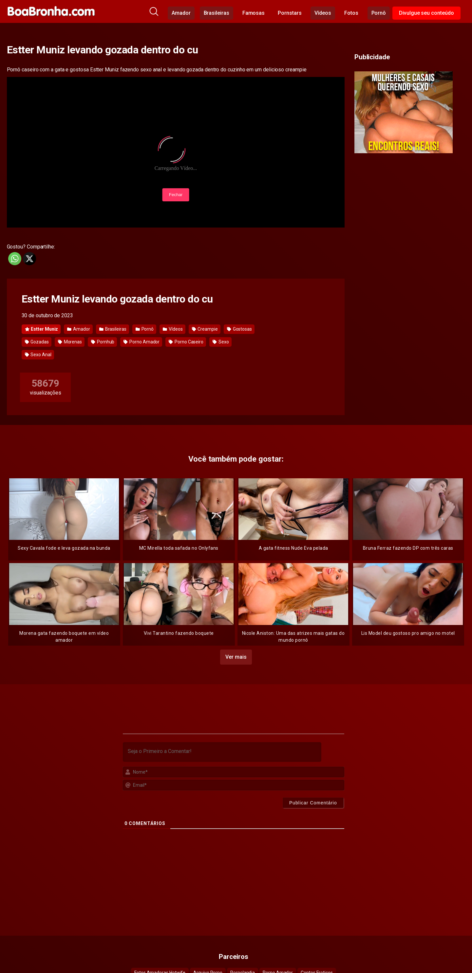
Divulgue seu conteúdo (426, 13)
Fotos (351, 13)
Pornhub (102, 341)
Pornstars (289, 13)
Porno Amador (141, 341)
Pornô (378, 13)
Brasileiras (216, 13)
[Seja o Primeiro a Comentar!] (222, 750)
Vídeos (322, 13)
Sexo (221, 341)
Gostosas (239, 329)
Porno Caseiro (186, 341)
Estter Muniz (41, 329)
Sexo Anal (38, 354)
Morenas (70, 341)
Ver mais (235, 655)
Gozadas (37, 341)
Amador (181, 13)
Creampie (205, 329)
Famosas (253, 13)
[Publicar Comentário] (313, 801)
